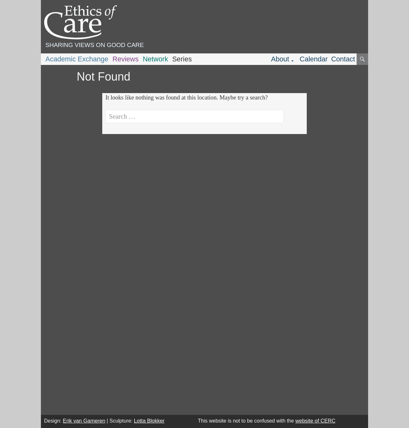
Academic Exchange (76, 59)
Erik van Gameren (84, 421)
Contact (343, 59)
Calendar (314, 59)
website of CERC (315, 421)
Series (182, 59)
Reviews (125, 59)
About (280, 59)
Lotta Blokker (149, 421)
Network (155, 59)
